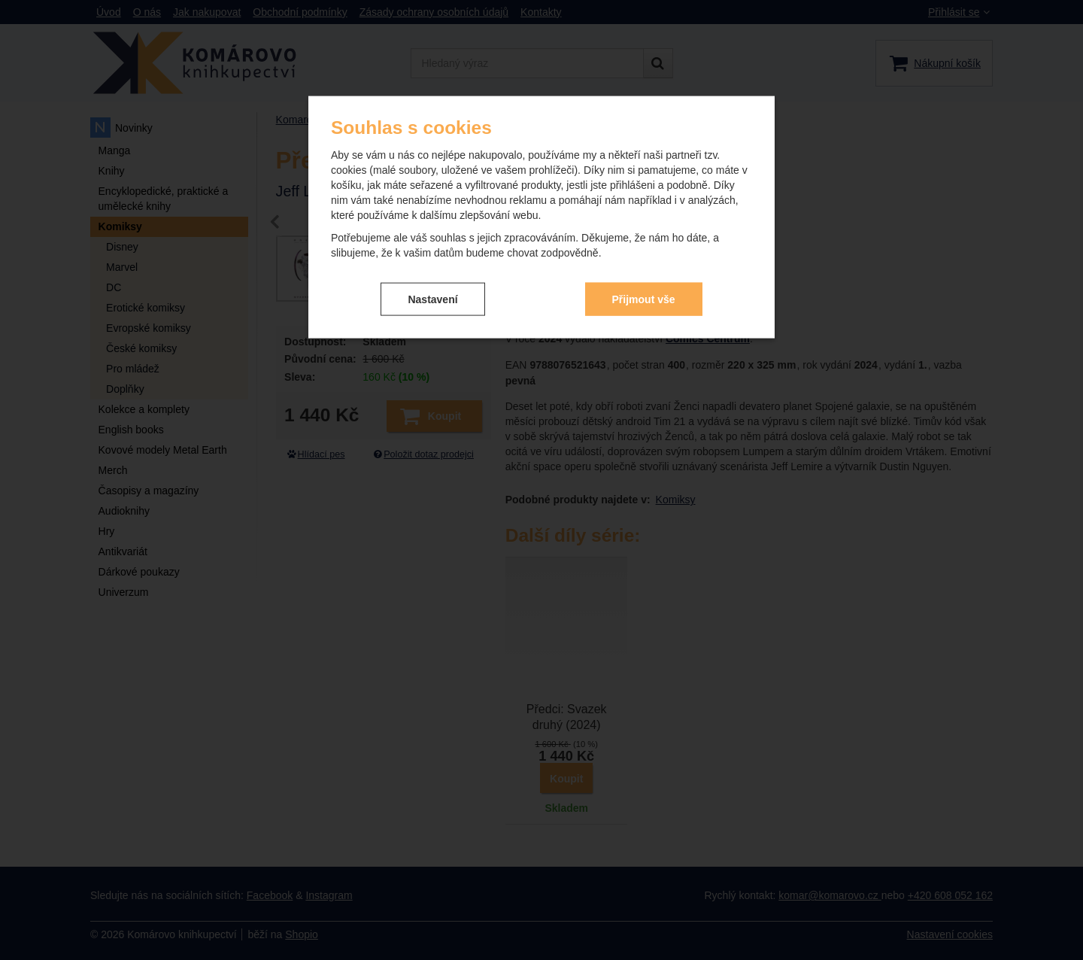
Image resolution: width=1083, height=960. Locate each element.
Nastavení (432, 299)
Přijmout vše (643, 299)
